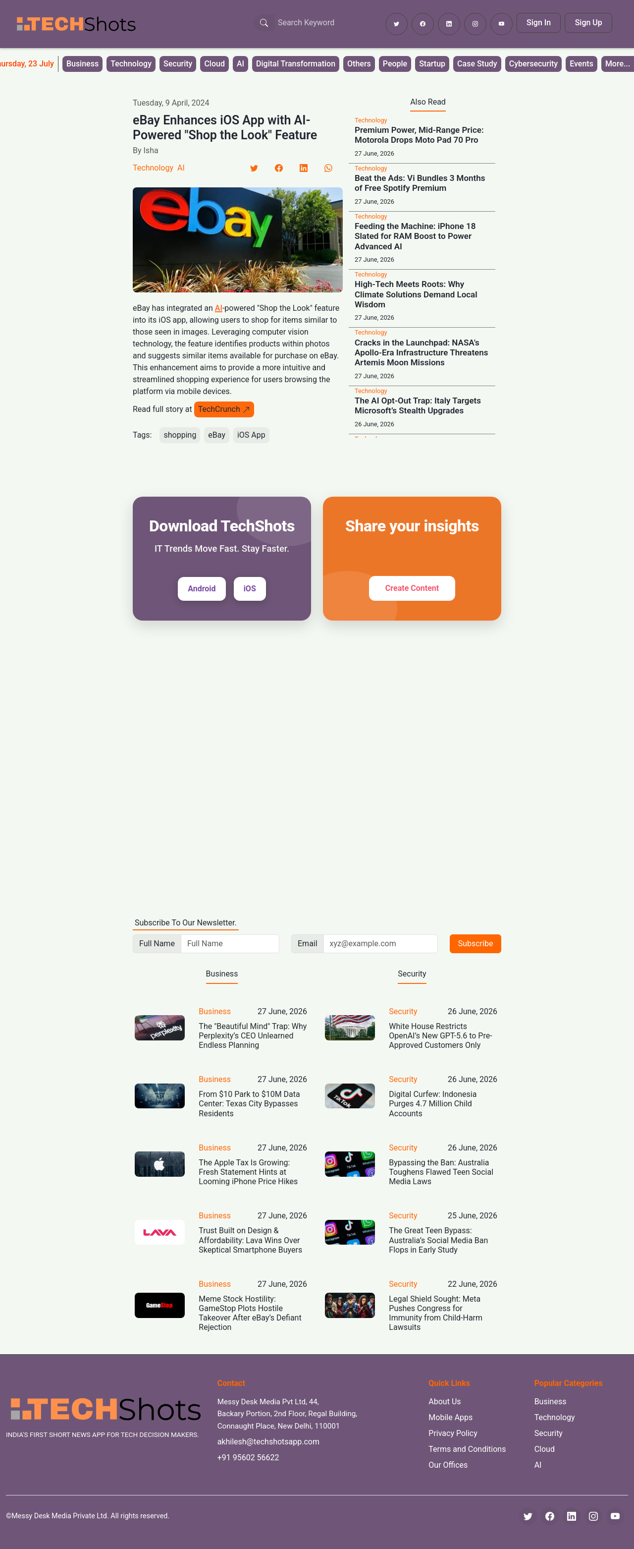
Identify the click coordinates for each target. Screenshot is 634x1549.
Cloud (214, 63)
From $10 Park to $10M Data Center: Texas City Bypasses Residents (249, 1104)
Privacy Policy (452, 1433)
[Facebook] (278, 168)
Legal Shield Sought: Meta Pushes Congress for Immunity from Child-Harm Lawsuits (435, 1313)
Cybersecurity (533, 63)
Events (581, 63)
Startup (432, 63)
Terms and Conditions (467, 1449)
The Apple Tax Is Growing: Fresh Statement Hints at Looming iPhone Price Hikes (248, 1172)
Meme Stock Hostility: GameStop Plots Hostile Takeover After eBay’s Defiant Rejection (250, 1313)
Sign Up (588, 22)
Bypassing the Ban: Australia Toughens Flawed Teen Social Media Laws (441, 1172)
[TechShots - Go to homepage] (76, 24)
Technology (131, 63)
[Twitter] (254, 168)
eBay (216, 435)
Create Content (412, 588)
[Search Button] (264, 22)
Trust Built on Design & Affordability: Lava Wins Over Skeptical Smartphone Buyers (250, 1240)
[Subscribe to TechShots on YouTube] (501, 24)
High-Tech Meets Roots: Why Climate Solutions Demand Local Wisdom (416, 294)
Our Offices (448, 1465)
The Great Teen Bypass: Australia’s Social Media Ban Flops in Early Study (438, 1240)
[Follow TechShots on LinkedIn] (449, 24)
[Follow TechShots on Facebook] (423, 24)
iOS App (251, 435)
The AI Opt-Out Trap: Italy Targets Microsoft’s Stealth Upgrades (418, 405)
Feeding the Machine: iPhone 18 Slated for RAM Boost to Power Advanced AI (415, 236)
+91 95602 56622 (248, 1457)
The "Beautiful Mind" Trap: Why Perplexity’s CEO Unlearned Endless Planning (253, 1036)
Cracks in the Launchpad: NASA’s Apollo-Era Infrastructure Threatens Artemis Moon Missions (421, 353)
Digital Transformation (295, 63)
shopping (179, 435)
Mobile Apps (450, 1417)
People (395, 63)
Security (177, 63)
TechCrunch (224, 409)
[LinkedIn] (303, 168)
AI (240, 63)
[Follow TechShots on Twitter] (396, 24)
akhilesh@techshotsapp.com (268, 1441)
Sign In (539, 22)
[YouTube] (615, 1516)
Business (82, 63)
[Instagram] (593, 1516)
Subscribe (475, 943)
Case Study (477, 63)
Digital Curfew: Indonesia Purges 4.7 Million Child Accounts (432, 1104)
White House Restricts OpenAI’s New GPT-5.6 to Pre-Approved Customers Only (440, 1036)
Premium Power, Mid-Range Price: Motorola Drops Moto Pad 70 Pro (419, 135)
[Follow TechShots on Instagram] (475, 24)
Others (359, 63)
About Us (444, 1401)
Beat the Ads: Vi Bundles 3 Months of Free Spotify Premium (420, 183)
